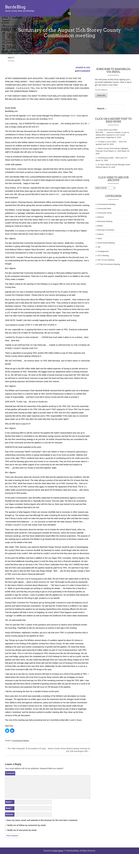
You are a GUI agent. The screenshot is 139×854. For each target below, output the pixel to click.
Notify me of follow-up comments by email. (26, 825)
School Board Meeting (106, 243)
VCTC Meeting (103, 256)
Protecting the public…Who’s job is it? (112, 158)
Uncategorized (103, 251)
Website (9, 814)
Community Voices (104, 213)
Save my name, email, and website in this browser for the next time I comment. (42, 820)
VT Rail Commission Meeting (108, 264)
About (11, 58)
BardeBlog (15, 6)
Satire (99, 238)
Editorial (100, 217)
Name (9, 802)
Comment (10, 773)
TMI (98, 247)
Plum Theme (58, 851)
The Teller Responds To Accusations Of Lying (25, 748)
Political (100, 234)
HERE (28, 116)
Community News (104, 208)
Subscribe (101, 95)
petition (100, 226)
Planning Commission (105, 230)
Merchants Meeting (104, 221)
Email (9, 808)
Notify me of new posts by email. (22, 830)
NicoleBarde (83, 71)
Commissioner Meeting (20, 741)
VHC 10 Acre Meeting (105, 260)
